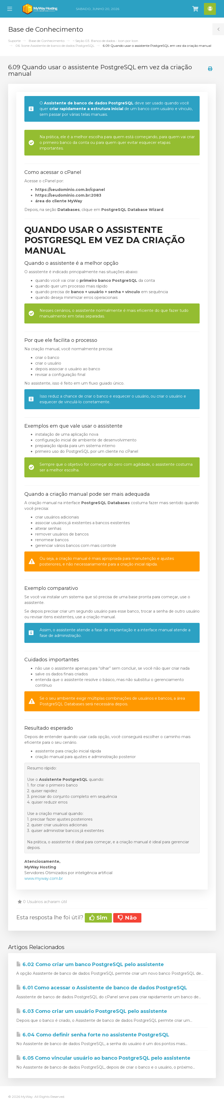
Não (127, 917)
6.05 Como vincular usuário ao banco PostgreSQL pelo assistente (103, 1058)
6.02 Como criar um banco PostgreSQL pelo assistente (90, 964)
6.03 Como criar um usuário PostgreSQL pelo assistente (91, 1011)
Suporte (14, 41)
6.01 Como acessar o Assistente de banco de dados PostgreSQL (101, 988)
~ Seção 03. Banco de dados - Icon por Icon (105, 41)
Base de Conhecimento (46, 41)
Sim (98, 917)
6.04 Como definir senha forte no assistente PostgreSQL (92, 1035)
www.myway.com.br (43, 878)
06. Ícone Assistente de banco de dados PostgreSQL (55, 46)
